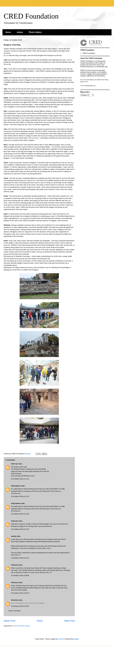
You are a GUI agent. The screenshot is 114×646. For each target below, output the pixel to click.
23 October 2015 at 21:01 (20, 479)
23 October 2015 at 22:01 (20, 529)
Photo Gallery (35, 32)
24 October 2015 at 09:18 (20, 593)
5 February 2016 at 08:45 (20, 606)
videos (20, 32)
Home (8, 32)
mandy (13, 536)
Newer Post (9, 621)
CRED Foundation (31, 16)
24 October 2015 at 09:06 (20, 575)
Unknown (14, 521)
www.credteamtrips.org (87, 85)
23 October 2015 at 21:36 (20, 514)
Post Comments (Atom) (21, 626)
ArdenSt (61, 639)
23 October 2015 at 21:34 (20, 496)
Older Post (69, 621)
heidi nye (14, 464)
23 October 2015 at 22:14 (20, 558)
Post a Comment (14, 611)
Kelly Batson (16, 486)
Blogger (76, 639)
